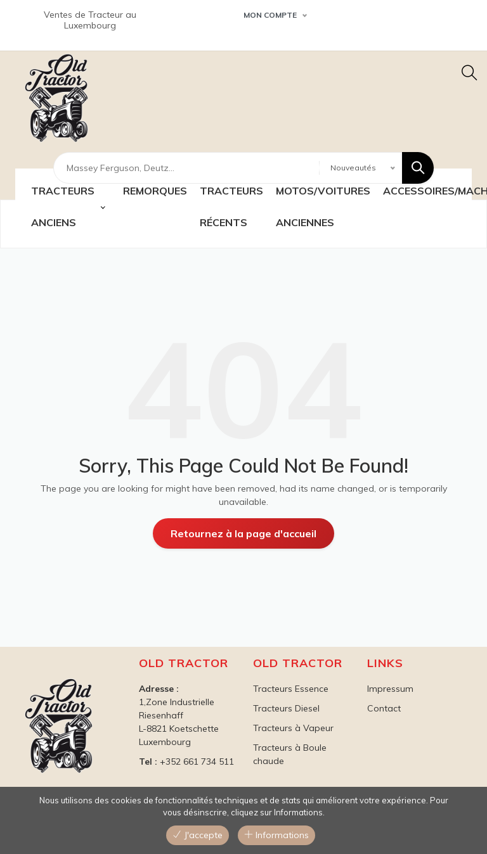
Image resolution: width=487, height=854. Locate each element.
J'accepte (197, 835)
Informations (276, 835)
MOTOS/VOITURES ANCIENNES (323, 206)
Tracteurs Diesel (286, 708)
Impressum (390, 688)
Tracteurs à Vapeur (293, 728)
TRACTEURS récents (231, 206)
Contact (384, 708)
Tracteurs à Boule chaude (290, 754)
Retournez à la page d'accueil (243, 533)
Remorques (155, 190)
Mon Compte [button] (270, 15)
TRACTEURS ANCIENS (62, 206)
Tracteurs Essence (290, 688)
